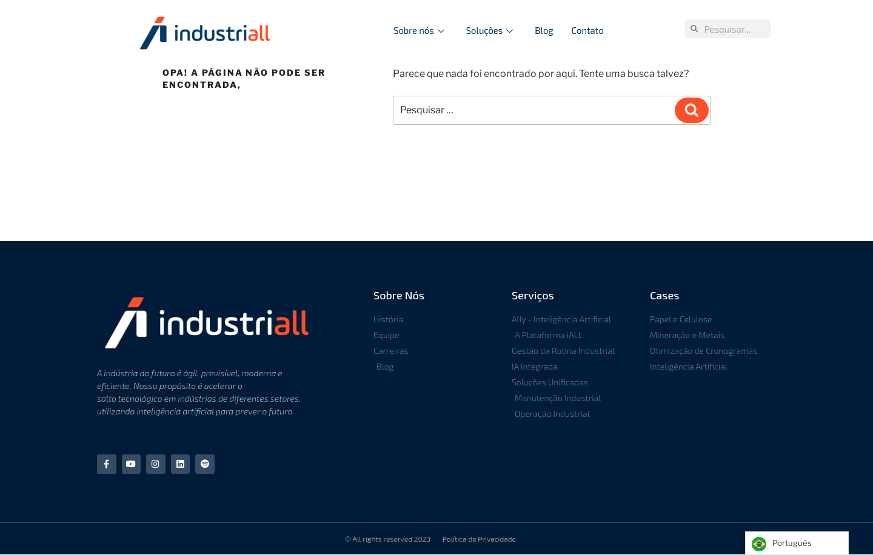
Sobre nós (418, 30)
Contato (588, 30)
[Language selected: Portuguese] (797, 543)
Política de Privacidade (479, 539)
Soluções (489, 30)
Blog (544, 30)
